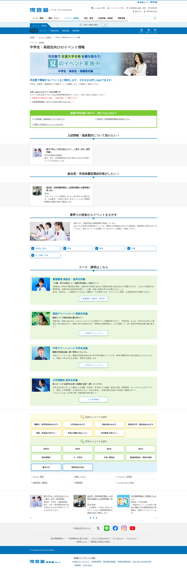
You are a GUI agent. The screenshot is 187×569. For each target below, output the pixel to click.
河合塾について (81, 541)
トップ (34, 31)
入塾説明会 (54, 31)
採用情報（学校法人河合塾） (100, 541)
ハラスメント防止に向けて (100, 538)
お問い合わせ (87, 565)
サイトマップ (131, 538)
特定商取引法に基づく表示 (78, 538)
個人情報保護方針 (58, 538)
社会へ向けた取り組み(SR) (142, 562)
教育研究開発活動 (124, 562)
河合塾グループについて (80, 562)
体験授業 (75, 31)
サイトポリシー (118, 538)
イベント (43, 31)
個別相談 (65, 31)
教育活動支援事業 (109, 562)
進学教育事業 (96, 562)
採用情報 (78, 565)
